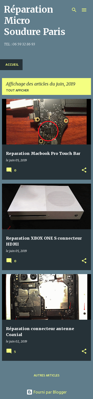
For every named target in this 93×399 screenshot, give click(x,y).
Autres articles (47, 375)
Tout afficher (17, 90)
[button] (84, 170)
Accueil (12, 64)
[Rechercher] (74, 10)
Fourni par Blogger (47, 392)
